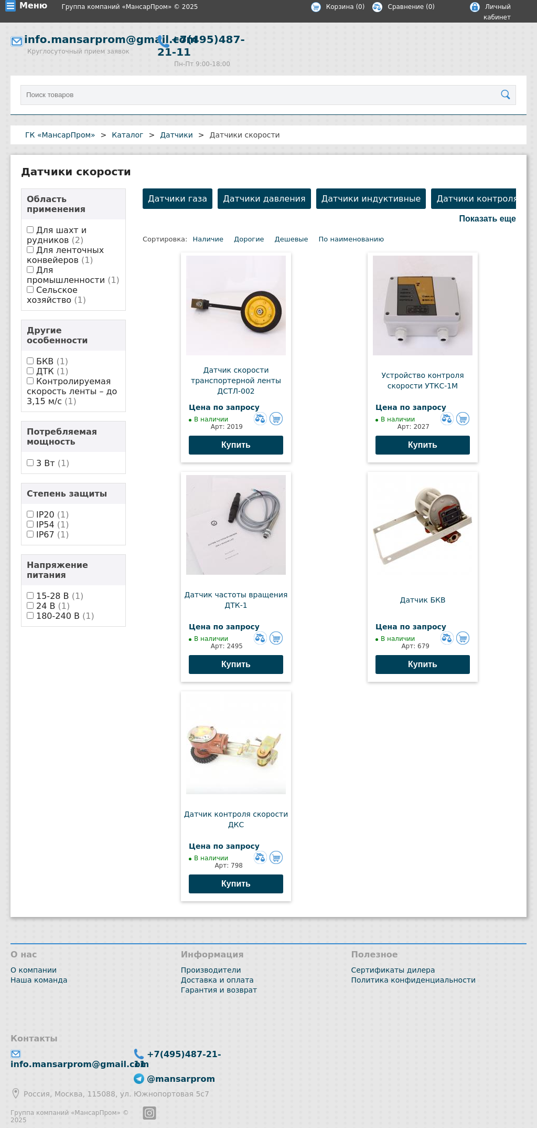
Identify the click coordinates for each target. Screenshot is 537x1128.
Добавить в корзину (276, 418)
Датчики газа (177, 199)
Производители (211, 970)
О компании (33, 970)
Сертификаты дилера (393, 970)
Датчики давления (264, 199)
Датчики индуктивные (371, 199)
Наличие (207, 239)
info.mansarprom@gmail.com (110, 39)
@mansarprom (181, 1079)
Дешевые (291, 239)
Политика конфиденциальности (413, 980)
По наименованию (351, 239)
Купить (236, 444)
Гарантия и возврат (219, 990)
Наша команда (39, 980)
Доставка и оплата (217, 980)
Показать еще (487, 218)
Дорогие (249, 239)
